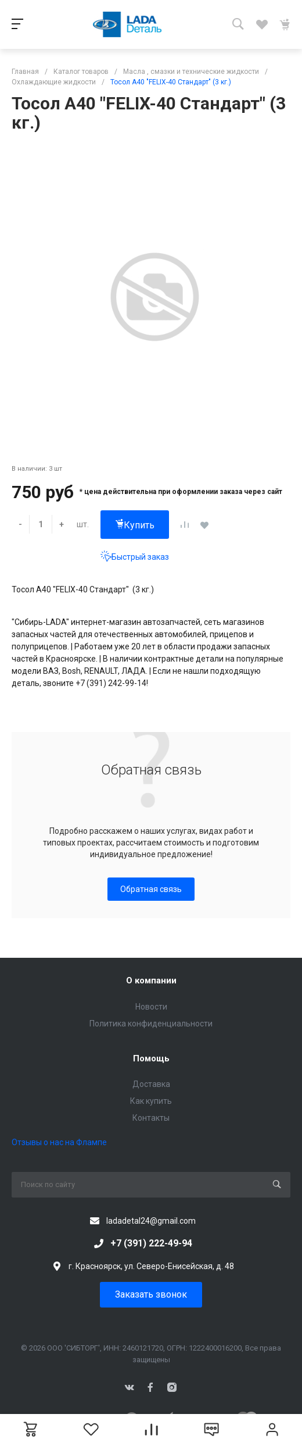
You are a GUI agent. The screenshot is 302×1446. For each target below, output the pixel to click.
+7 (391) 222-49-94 (151, 1243)
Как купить (151, 1101)
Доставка (151, 1084)
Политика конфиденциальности (151, 1023)
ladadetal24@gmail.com (151, 1220)
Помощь (151, 1058)
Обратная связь (151, 889)
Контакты (151, 1117)
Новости (151, 1006)
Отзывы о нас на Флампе (59, 1142)
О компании (151, 980)
